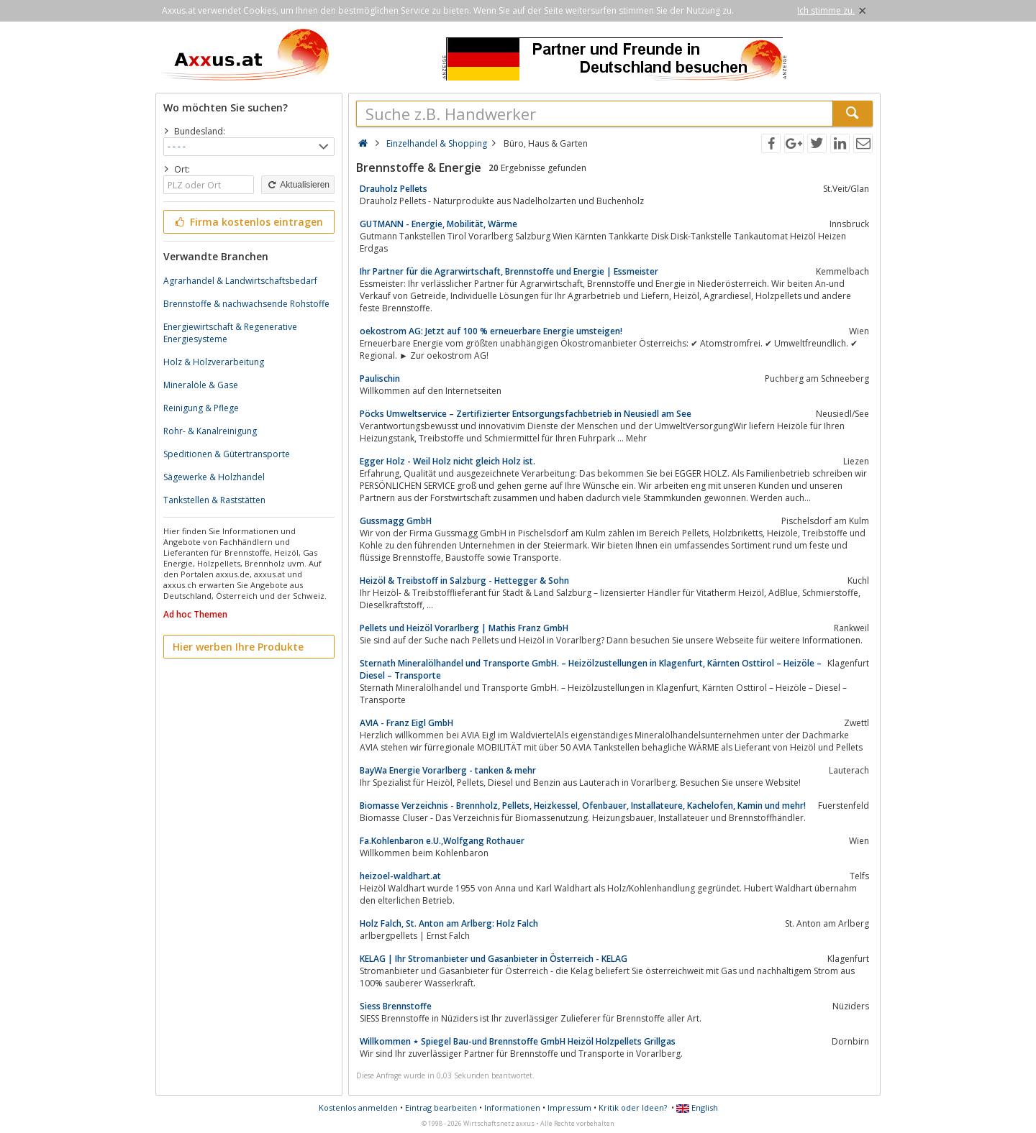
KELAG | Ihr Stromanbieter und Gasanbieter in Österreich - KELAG (493, 959)
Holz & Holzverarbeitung (213, 362)
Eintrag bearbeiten (441, 1107)
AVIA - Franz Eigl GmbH (406, 723)
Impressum (569, 1107)
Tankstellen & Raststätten (214, 500)
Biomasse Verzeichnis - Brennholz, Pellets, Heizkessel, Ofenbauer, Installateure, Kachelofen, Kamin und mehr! (583, 805)
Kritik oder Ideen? (633, 1107)
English (697, 1107)
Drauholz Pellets (393, 189)
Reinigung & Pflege (201, 408)
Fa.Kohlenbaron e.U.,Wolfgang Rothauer (442, 841)
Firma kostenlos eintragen (248, 222)
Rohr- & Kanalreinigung (210, 431)
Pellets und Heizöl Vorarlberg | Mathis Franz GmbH (464, 628)
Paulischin (380, 378)
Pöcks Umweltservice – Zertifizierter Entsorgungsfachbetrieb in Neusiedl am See (525, 414)
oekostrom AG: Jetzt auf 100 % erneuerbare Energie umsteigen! (491, 331)
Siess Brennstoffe (396, 1006)
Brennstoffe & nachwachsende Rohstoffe (246, 304)
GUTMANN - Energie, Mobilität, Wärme (438, 224)
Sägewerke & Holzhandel (214, 477)
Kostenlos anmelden (358, 1107)
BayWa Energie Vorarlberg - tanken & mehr (448, 770)
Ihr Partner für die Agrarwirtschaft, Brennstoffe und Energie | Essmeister (509, 271)
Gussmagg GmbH (396, 521)
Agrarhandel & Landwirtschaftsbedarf (240, 281)
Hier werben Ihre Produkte (238, 646)
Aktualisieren (298, 185)
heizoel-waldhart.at (400, 876)
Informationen (512, 1107)
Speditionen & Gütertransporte (226, 454)
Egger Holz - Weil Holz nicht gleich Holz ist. (447, 461)
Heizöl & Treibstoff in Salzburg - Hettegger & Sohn (464, 580)
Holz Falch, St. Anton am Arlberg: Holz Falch (449, 923)
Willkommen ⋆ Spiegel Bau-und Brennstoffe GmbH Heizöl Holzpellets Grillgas (518, 1041)
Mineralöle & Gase (200, 385)
